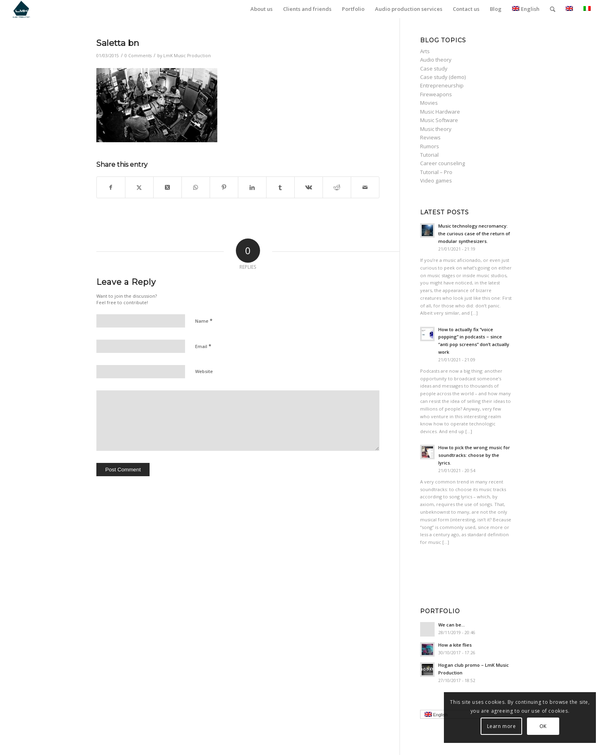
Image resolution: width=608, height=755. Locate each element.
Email (203, 346)
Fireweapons (436, 94)
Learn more (501, 726)
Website (204, 371)
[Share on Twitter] (139, 187)
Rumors (429, 146)
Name (203, 320)
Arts (425, 51)
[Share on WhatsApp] (196, 187)
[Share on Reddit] (337, 187)
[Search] (552, 9)
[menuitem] (261, 9)
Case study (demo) (443, 77)
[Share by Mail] (365, 187)
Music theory (436, 129)
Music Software (439, 120)
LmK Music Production (187, 55)
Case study (434, 68)
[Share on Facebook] (111, 187)
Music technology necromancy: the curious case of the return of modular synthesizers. (474, 233)
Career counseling (442, 163)
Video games (436, 180)
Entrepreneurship (442, 85)
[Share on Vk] (309, 187)
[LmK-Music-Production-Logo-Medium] (21, 9)
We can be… (451, 625)
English (525, 8)
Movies (429, 102)
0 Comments (138, 55)
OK (543, 726)
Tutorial (429, 154)
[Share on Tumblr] (280, 187)
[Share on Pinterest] (224, 187)
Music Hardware (440, 111)
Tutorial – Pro (436, 172)
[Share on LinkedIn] (252, 187)
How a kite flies (455, 645)
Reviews (430, 137)
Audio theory (436, 59)
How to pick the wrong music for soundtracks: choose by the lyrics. (474, 455)
